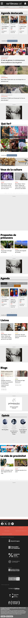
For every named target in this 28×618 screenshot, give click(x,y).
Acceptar (3, 616)
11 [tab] (21, 193)
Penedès (7, 7)
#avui (5, 137)
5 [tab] (11, 193)
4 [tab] (10, 193)
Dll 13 (10, 283)
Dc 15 (24, 283)
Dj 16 (4, 285)
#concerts (14, 149)
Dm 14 (17, 283)
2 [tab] (14, 37)
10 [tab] (19, 193)
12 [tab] (22, 193)
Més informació (9, 616)
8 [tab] (16, 193)
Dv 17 (10, 285)
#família (23, 149)
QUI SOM (7, 527)
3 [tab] (8, 193)
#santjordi (5, 149)
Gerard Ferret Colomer (14, 427)
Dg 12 (4, 283)
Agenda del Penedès (12, 40)
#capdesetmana (23, 137)
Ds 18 (17, 285)
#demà (14, 137)
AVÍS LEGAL (7, 530)
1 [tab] (13, 37)
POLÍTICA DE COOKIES (7, 534)
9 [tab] (18, 193)
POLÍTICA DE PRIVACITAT (21, 530)
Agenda (21, 7)
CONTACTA (21, 527)
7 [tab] (14, 193)
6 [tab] (13, 193)
